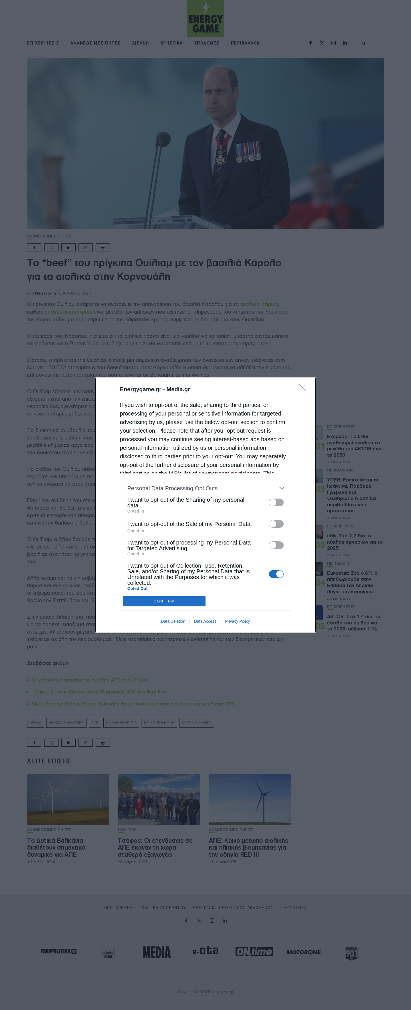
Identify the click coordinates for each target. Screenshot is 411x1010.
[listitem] (205, 488)
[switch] (276, 502)
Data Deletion (173, 621)
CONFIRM (164, 601)
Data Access (205, 621)
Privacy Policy (237, 621)
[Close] (304, 389)
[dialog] (205, 505)
